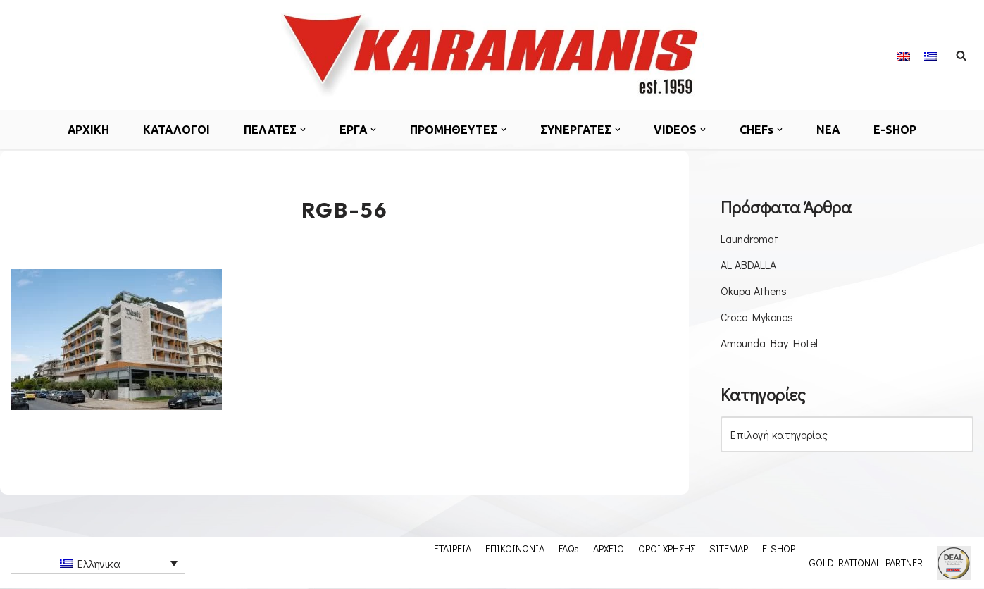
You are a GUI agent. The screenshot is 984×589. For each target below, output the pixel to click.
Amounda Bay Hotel (769, 343)
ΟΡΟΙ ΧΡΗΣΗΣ (666, 549)
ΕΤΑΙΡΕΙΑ (452, 549)
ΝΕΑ (830, 129)
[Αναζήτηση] (961, 55)
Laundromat (749, 238)
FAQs (569, 549)
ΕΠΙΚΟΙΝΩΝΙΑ (514, 549)
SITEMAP (728, 549)
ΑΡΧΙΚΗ (86, 129)
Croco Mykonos (758, 317)
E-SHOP (897, 129)
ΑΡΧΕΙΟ (608, 549)
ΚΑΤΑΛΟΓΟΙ (175, 129)
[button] (303, 129)
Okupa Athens (754, 290)
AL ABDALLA (748, 264)
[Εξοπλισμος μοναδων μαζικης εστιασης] (492, 55)
